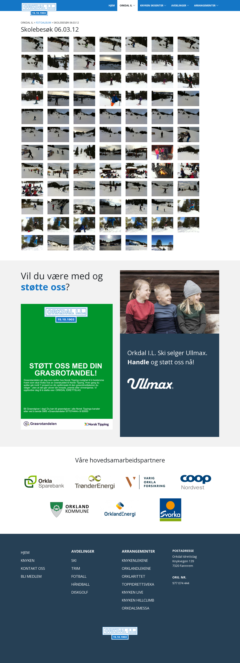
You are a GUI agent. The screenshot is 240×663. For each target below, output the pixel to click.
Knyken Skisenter (153, 5)
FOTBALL (78, 576)
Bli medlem (31, 576)
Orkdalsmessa (135, 608)
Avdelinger (180, 5)
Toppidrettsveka (138, 584)
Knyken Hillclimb (138, 600)
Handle (138, 362)
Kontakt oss (33, 568)
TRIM (75, 568)
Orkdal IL (127, 5)
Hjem (112, 5)
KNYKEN (27, 560)
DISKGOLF (79, 592)
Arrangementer (206, 5)
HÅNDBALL (80, 584)
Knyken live (132, 592)
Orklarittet (133, 576)
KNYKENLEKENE (135, 560)
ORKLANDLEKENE (136, 568)
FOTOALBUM (43, 22)
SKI (73, 560)
